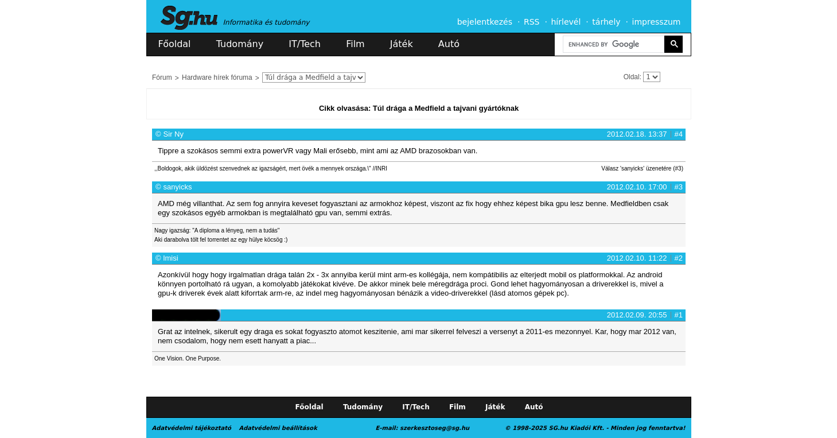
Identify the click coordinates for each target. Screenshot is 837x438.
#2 (679, 258)
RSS (532, 21)
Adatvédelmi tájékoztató (191, 428)
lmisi (170, 258)
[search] (613, 44)
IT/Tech (305, 43)
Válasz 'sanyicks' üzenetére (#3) (642, 168)
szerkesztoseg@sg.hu (434, 428)
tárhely (606, 21)
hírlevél (566, 21)
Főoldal (174, 43)
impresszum (656, 21)
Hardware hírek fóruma (217, 77)
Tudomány (239, 43)
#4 (679, 134)
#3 (679, 187)
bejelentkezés (484, 21)
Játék (401, 43)
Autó (449, 43)
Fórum (162, 77)
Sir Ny (173, 134)
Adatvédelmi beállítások (278, 428)
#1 (679, 315)
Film (355, 43)
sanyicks (177, 187)
